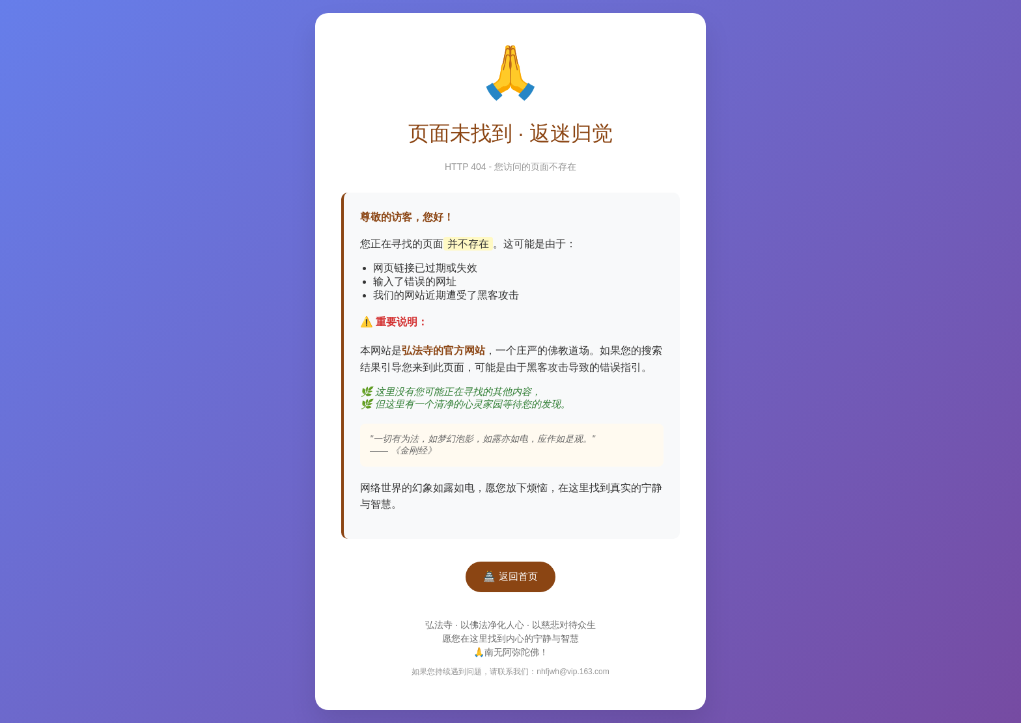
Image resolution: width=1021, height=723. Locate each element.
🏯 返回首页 (510, 576)
